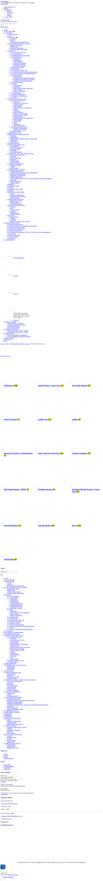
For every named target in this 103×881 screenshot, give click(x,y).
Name (2, 775)
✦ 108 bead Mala (14, 69)
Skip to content (4, 1)
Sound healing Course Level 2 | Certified (17, 332)
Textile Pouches (14, 217)
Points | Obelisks (18, 90)
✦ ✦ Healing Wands (15, 93)
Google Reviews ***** (10, 7)
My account (10, 13)
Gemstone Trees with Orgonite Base (23, 81)
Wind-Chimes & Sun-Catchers (18, 196)
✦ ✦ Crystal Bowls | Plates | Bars (19, 70)
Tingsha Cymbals (14, 183)
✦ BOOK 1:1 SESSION (10, 322)
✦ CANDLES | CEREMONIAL (15, 164)
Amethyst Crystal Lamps (16, 48)
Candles (12, 166)
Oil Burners (13, 150)
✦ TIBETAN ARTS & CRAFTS (15, 199)
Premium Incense (18, 116)
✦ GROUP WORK (9, 333)
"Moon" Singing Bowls (16, 177)
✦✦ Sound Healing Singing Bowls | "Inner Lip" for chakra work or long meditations (29, 232)
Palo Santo (13, 135)
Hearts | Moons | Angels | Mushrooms (23, 88)
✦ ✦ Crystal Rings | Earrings (17, 52)
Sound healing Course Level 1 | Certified (17, 330)
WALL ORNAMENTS (16, 204)
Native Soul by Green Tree (20, 113)
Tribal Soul (16, 124)
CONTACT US (8, 339)
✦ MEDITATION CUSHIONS (12, 712)
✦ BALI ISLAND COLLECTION (16, 205)
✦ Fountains (10, 187)
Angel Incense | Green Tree (21, 103)
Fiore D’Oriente (14, 641)
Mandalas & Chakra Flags (17, 195)
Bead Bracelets (17, 60)
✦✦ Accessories (11, 233)
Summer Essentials (15, 214)
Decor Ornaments (14, 209)
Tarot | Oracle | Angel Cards (17, 155)
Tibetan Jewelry (14, 202)
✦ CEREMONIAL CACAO (14, 133)
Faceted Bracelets (18, 61)
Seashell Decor (14, 212)
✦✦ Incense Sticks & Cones (17, 100)
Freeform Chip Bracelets (20, 63)
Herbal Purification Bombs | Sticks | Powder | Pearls (23, 138)
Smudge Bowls (14, 141)
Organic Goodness (18, 112)
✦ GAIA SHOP (8, 33)
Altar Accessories (14, 162)
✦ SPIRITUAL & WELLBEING (15, 192)
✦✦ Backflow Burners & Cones (18, 127)
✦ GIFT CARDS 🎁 (9, 31)
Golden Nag (17, 110)
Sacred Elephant (18, 119)
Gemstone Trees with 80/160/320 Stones (24, 78)
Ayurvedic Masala (18, 105)
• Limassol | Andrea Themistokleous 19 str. (12, 816)
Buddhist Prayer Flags (16, 201)
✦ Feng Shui (10, 190)
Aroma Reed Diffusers (16, 152)
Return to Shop (14, 874)
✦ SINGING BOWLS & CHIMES (16, 169)
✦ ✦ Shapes (13, 84)
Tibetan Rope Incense (19, 125)
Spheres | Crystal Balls (19, 91)
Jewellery (12, 206)
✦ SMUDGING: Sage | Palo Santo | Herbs (18, 134)
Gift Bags (12, 218)
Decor (11, 208)
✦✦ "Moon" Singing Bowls (14, 230)
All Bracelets (17, 58)
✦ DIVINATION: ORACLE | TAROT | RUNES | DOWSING (20, 680)
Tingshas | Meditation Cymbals (15, 709)
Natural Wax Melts (15, 149)
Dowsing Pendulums (15, 158)
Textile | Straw (11, 215)
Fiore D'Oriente (18, 106)
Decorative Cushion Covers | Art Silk (19, 221)
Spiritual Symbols (15, 198)
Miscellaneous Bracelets (20, 66)
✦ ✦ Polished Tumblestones (17, 94)
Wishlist (9, 15)
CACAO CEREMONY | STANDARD (17, 335)
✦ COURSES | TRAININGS (11, 329)
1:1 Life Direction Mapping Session (16, 324)
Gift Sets (12, 40)
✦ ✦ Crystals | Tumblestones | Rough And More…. (20, 629)
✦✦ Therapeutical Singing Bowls (15, 229)
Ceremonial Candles (15, 165)
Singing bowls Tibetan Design (18, 174)
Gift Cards (13, 39)
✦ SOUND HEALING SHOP (11, 223)
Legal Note (7, 769)
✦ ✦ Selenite (13, 97)
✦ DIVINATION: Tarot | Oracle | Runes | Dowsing (20, 153)
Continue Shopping (8, 877)
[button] (4, 4)
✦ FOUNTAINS (8, 717)
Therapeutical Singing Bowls (17, 175)
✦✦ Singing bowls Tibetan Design (16, 227)
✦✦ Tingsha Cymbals (13, 236)
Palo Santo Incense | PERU (21, 115)
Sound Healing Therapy (13, 326)
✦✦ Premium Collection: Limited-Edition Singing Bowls (22, 226)
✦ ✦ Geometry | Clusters (16, 82)
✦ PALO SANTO (8, 671)
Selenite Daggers (14, 161)
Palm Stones (17, 87)
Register (9, 11)
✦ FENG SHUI (8, 713)
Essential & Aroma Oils (16, 147)
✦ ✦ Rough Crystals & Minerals (18, 96)
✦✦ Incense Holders (15, 131)
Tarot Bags (13, 156)
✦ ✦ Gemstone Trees (15, 75)
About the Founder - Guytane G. (15, 323)
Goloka (15, 109)
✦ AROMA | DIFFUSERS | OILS (16, 144)
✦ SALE (9, 36)
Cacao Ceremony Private (13, 327)
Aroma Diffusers (14, 146)
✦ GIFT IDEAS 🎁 (12, 37)
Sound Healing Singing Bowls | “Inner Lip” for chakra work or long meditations (27, 704)
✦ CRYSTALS (11, 51)
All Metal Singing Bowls (16, 171)
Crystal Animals (18, 85)
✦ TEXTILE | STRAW (10, 725)
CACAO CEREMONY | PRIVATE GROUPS (18, 336)
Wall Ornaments (11, 745)
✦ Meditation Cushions (13, 186)
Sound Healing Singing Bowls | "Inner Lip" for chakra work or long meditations (31, 178)
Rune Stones (13, 159)
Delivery (6, 8)
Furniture (12, 211)
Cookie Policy (7, 767)
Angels (12, 193)
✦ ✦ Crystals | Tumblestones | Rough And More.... (23, 73)
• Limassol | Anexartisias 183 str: (9, 803)
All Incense (16, 102)
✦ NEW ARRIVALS (12, 34)
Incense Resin (13, 140)
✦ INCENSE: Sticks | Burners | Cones (17, 99)
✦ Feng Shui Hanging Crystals (15, 189)
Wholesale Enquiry (9, 758)
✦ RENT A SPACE (9, 338)
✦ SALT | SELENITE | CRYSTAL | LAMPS (18, 43)
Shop (6, 344)
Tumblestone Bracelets (19, 64)
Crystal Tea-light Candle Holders (18, 49)
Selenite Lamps (14, 46)
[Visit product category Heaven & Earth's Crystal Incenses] (19, 453)
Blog (5, 341)
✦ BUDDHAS (11, 184)
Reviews (6, 757)
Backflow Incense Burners (20, 128)
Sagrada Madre (17, 121)
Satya (15, 122)
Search (2, 571)
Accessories (13, 180)
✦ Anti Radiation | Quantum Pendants (20, 55)
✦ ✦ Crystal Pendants (16, 54)
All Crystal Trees (18, 76)
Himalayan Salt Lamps (16, 45)
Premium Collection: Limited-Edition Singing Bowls (24, 172)
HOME (6, 30)
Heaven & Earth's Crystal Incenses (22, 107)
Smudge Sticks (14, 137)
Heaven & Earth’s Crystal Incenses (19, 644)
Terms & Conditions (9, 766)
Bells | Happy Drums (15, 181)
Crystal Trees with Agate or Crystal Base (24, 79)
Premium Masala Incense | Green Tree (23, 118)
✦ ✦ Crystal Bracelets (16, 57)
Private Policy (7, 765)
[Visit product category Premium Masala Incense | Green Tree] (87, 489)
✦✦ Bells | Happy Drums (13, 235)
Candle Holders (14, 168)
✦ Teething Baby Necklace (17, 67)
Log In (9, 14)
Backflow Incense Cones (20, 129)
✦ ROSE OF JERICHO (13, 143)
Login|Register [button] (8, 10)
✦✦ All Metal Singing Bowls (14, 224)
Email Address (4, 778)
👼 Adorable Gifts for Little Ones (19, 42)
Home (2, 344)
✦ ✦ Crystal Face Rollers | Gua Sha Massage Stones (23, 72)
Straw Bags (13, 220)
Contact (6, 754)
